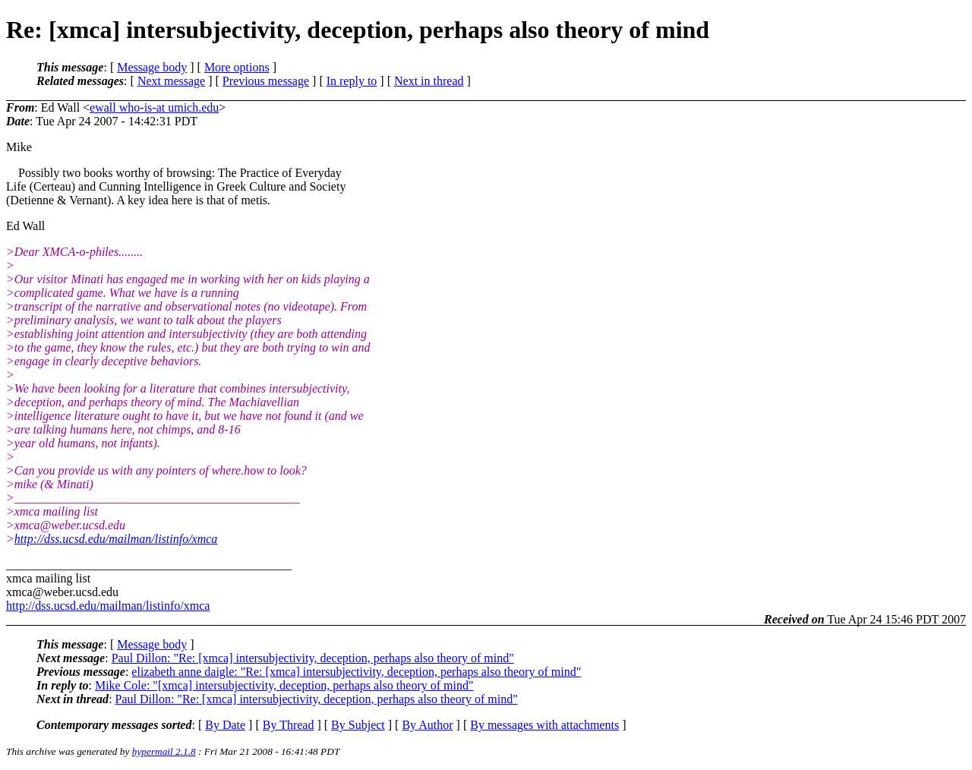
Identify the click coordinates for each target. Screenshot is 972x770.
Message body (152, 67)
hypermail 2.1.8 (164, 751)
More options (237, 67)
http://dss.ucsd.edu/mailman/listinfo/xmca (116, 538)
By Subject (358, 724)
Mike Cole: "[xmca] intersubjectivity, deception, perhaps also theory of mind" (284, 685)
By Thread (288, 724)
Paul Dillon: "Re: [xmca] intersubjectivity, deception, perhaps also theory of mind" (313, 658)
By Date (225, 724)
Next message (171, 80)
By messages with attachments (544, 724)
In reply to (352, 80)
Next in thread (429, 80)
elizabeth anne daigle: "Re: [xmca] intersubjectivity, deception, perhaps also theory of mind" (356, 671)
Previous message (265, 80)
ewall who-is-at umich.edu (154, 107)
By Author (427, 724)
